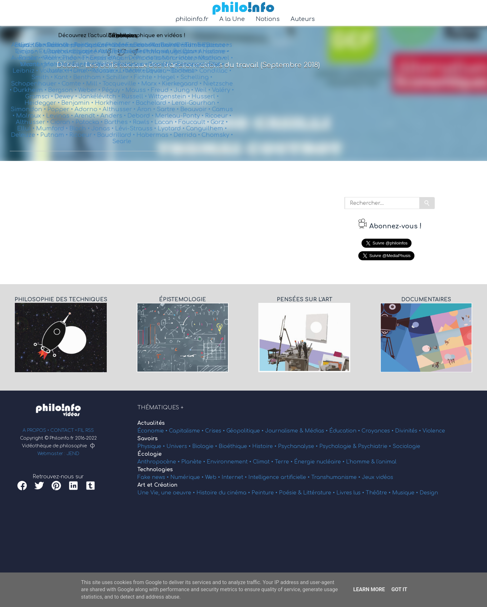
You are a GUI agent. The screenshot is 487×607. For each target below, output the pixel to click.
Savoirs (147, 439)
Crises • (215, 431)
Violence (433, 431)
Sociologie (406, 446)
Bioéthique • (235, 446)
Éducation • (345, 431)
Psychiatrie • (375, 446)
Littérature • (319, 493)
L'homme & (361, 462)
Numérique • (187, 477)
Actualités (151, 423)
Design (429, 493)
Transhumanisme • (336, 477)
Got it (399, 589)
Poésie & (291, 493)
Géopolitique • (245, 431)
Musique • (406, 493)
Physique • (151, 446)
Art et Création (157, 485)
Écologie (149, 454)
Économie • (153, 431)
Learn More (369, 589)
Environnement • (230, 462)
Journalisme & (285, 431)
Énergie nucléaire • (320, 462)
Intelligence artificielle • (279, 477)
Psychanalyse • (298, 446)
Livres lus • (351, 493)
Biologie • (205, 446)
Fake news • (153, 477)
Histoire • (265, 446)
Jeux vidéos (377, 477)
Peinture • (265, 493)
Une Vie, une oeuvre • (166, 493)
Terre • (284, 462)
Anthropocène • (159, 462)
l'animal (386, 462)
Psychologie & (338, 446)
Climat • (264, 462)
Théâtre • (379, 493)
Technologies (155, 470)
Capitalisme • (187, 431)
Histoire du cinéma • (224, 493)
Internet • (235, 477)
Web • (213, 477)
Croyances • (378, 431)
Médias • (317, 431)
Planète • (194, 462)
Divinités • (408, 431)
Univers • (179, 446)
